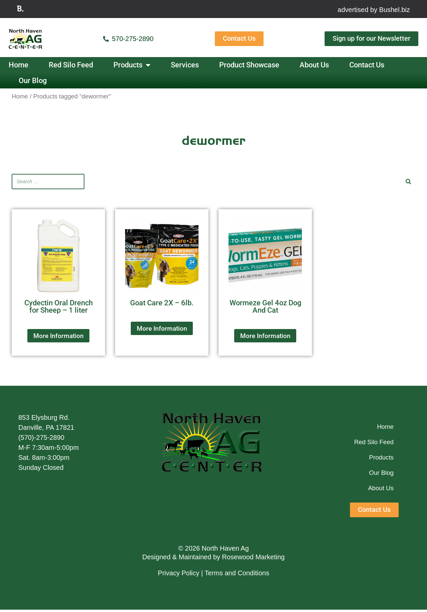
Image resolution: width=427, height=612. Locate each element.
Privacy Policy (178, 575)
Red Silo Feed (71, 65)
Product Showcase (249, 65)
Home (18, 65)
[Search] (408, 181)
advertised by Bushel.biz (374, 9)
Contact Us (366, 65)
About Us (314, 65)
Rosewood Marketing (253, 559)
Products (131, 65)
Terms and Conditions (237, 575)
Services (185, 65)
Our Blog (33, 80)
